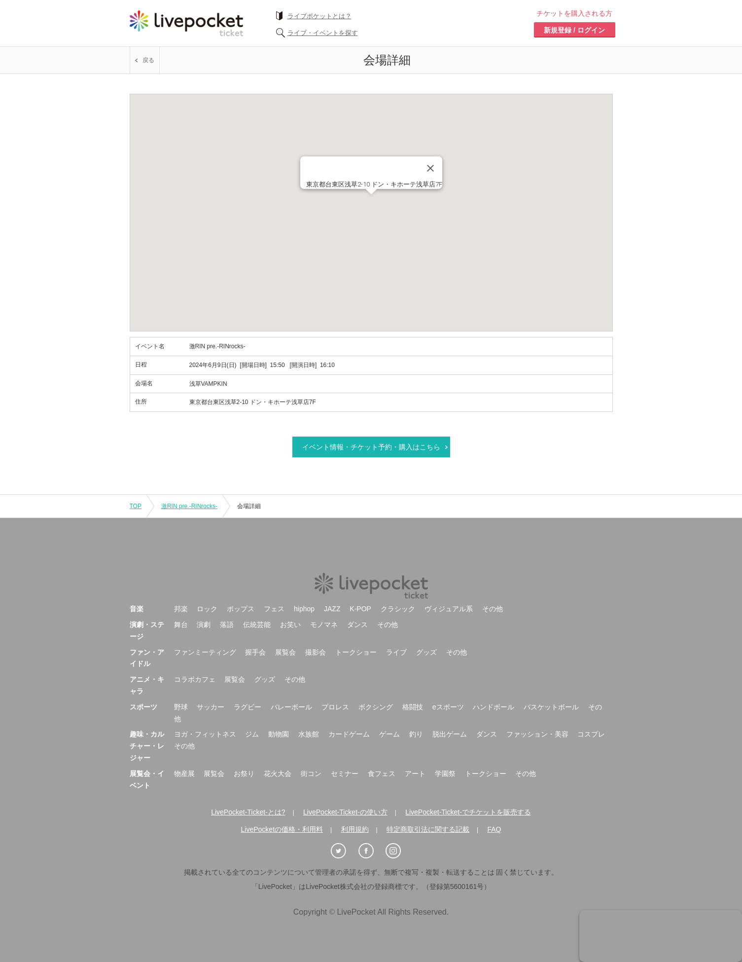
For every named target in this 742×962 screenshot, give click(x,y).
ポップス (240, 609)
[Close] (430, 168)
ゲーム (389, 734)
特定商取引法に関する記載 (428, 829)
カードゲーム (349, 734)
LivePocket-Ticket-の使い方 (345, 812)
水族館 (308, 734)
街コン (311, 773)
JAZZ (332, 609)
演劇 (204, 625)
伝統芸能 (257, 625)
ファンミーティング (205, 652)
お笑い (290, 625)
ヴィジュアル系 (448, 609)
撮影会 (315, 652)
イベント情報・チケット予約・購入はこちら (371, 447)
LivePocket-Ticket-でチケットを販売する (468, 812)
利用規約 (355, 829)
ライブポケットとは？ (319, 16)
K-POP (360, 609)
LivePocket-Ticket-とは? (248, 812)
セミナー (344, 773)
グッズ (426, 652)
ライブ (396, 652)
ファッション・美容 (537, 734)
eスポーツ (448, 707)
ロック (207, 609)
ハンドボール (493, 707)
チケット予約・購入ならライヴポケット (186, 23)
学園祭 (445, 773)
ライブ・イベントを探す (322, 33)
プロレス (335, 707)
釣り (416, 734)
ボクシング (375, 707)
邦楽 (181, 609)
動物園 (278, 734)
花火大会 (277, 773)
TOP (135, 506)
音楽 (136, 609)
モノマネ (324, 625)
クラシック (398, 609)
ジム (252, 734)
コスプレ (591, 734)
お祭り (244, 773)
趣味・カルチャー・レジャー (147, 746)
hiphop (304, 609)
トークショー (356, 652)
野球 (181, 707)
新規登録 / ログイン (574, 30)
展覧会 (285, 652)
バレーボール (291, 707)
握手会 (255, 652)
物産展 (184, 773)
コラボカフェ (194, 679)
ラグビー (247, 707)
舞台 (181, 625)
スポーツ (143, 707)
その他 (492, 609)
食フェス (381, 773)
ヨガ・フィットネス (205, 734)
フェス (274, 609)
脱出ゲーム (449, 734)
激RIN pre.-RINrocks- (189, 506)
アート (415, 773)
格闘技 (412, 707)
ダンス (357, 625)
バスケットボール (551, 707)
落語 (227, 625)
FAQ (494, 829)
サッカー (210, 707)
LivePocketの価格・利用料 (282, 829)
